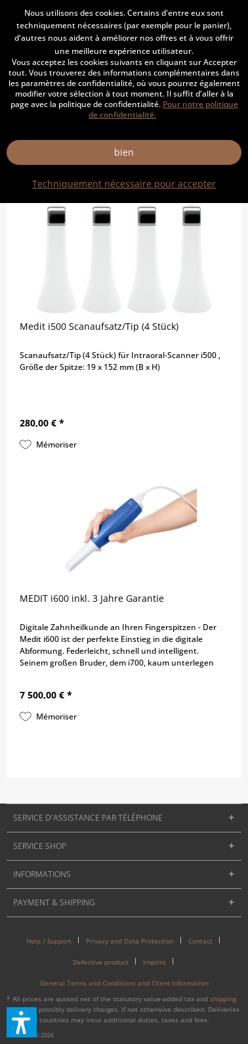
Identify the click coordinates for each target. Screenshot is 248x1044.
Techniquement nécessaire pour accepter (124, 183)
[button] (22, 1022)
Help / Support (49, 940)
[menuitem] (54, 940)
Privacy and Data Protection (130, 940)
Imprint (154, 961)
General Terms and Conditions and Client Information (124, 982)
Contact (200, 940)
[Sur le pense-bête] (48, 445)
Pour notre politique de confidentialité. (163, 109)
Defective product (101, 961)
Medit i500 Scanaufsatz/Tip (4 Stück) (99, 326)
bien (124, 152)
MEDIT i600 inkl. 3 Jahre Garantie (92, 598)
